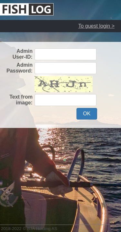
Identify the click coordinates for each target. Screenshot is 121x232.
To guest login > (96, 26)
